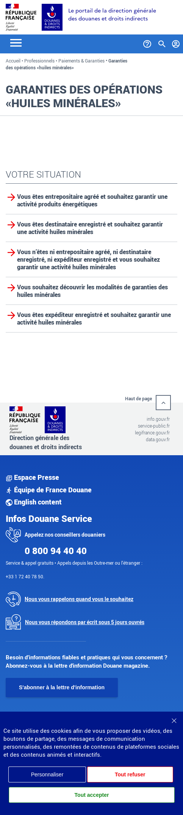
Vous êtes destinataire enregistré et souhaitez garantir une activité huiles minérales (90, 228)
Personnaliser (47, 774)
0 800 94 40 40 (56, 550)
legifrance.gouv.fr (152, 432)
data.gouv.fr (158, 439)
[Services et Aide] (147, 42)
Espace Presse (32, 477)
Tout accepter (92, 795)
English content (34, 501)
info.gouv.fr (158, 419)
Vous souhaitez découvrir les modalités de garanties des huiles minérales (92, 290)
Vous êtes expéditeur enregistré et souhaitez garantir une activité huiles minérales (94, 318)
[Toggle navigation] (16, 42)
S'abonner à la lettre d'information (62, 687)
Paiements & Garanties (81, 61)
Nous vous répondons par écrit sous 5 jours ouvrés (84, 622)
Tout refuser (130, 774)
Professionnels (39, 61)
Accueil (13, 61)
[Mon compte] (176, 42)
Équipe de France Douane (49, 489)
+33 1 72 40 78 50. (25, 576)
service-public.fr (154, 426)
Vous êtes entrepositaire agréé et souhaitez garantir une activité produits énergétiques (92, 200)
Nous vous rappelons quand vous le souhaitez (79, 599)
